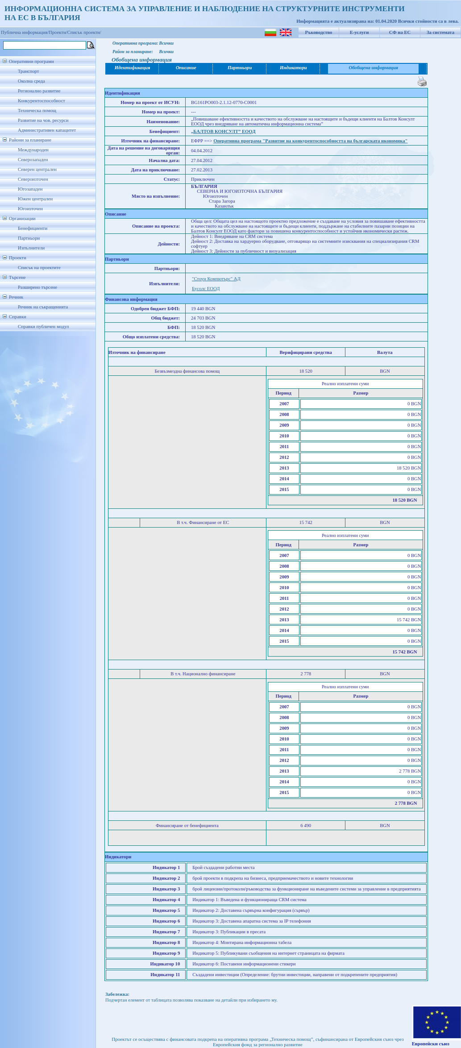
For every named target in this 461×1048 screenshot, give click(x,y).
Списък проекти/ (84, 32)
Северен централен (37, 169)
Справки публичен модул (43, 326)
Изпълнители (31, 247)
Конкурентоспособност (41, 100)
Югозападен (30, 189)
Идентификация (132, 67)
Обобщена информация (373, 67)
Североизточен (33, 179)
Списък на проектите (39, 267)
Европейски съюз (430, 1043)
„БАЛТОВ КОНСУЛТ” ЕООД (223, 131)
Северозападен (33, 159)
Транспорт (28, 71)
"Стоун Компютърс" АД (216, 278)
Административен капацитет (47, 130)
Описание (186, 67)
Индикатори (293, 67)
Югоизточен (30, 208)
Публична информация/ (25, 32)
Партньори (29, 238)
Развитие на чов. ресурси (43, 120)
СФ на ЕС (400, 32)
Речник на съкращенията (43, 306)
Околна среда (31, 81)
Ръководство (318, 32)
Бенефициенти (32, 228)
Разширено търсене (37, 287)
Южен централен (35, 198)
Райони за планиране (30, 139)
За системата (440, 32)
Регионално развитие (39, 90)
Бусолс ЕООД (206, 288)
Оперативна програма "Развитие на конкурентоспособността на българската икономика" (310, 140)
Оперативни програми (31, 61)
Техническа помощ (37, 110)
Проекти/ (58, 32)
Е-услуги (359, 32)
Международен (33, 149)
